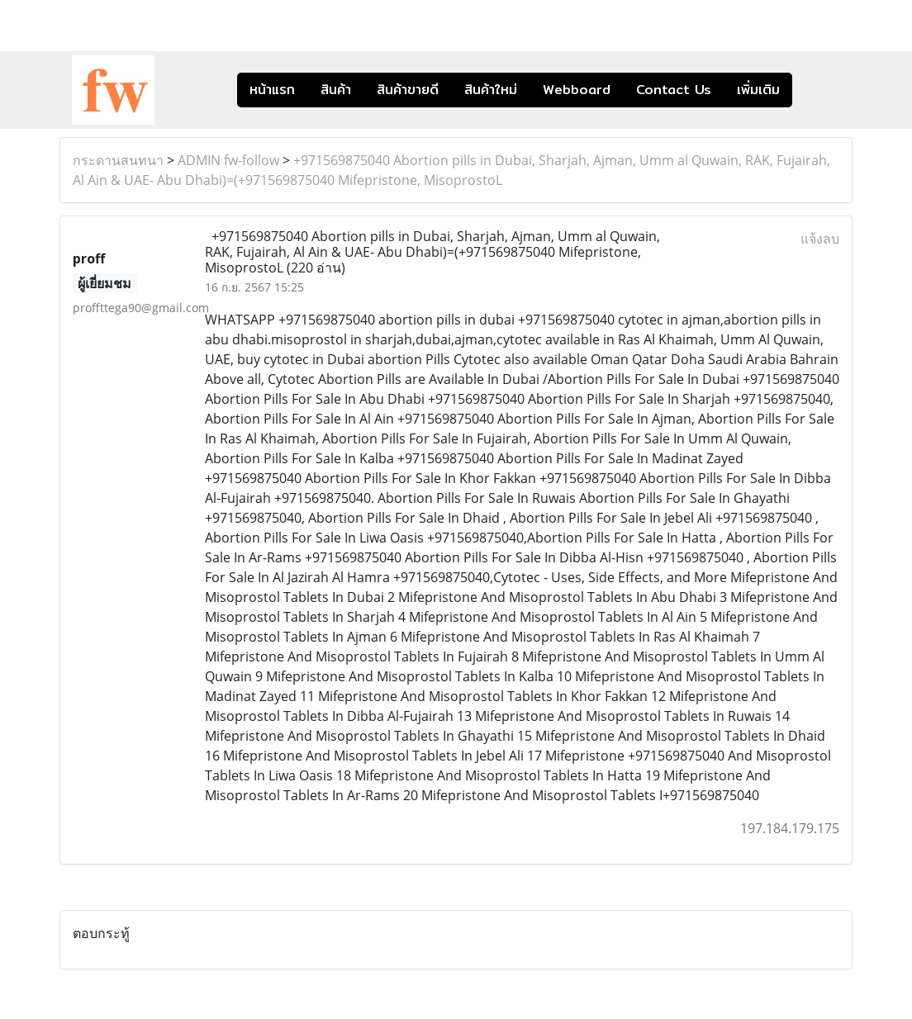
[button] (817, 90)
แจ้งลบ (819, 239)
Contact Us (673, 89)
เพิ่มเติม (758, 89)
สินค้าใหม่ (490, 89)
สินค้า (336, 89)
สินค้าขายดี (408, 89)
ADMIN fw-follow (228, 160)
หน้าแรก (272, 89)
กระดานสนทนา (118, 160)
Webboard (576, 89)
